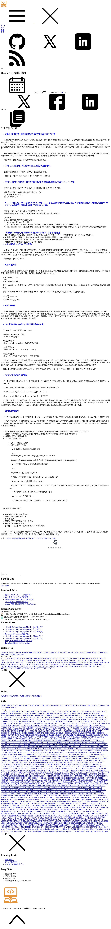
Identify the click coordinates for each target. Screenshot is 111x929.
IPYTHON (31, 752)
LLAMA (45, 766)
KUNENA (78, 764)
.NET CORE (26, 711)
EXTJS (36, 741)
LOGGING (33, 768)
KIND (51, 764)
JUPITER (87, 762)
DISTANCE (39, 735)
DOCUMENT (98, 735)
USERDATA (89, 817)
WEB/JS (39, 652)
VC (57, 819)
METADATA (24, 772)
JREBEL (12, 762)
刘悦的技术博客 (11, 862)
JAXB (20, 758)
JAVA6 (35, 756)
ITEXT (67, 752)
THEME (76, 811)
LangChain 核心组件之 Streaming (17, 643)
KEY (45, 764)
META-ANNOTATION (10, 772)
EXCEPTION (20, 741)
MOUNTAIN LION (23, 774)
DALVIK (75, 731)
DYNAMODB (55, 737)
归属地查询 (66, 829)
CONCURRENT (89, 727)
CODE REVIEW (86, 725)
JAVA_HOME (13, 756)
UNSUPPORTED (8, 817)
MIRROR (74, 772)
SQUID (64, 805)
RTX (69, 796)
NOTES (68, 778)
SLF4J (59, 801)
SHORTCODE (93, 799)
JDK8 (9, 760)
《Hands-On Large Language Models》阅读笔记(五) (24, 627)
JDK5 (105, 758)
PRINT (55, 788)
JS (36, 762)
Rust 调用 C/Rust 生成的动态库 (16, 597)
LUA (62, 768)
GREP (105, 745)
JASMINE (31, 754)
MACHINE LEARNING (96, 768)
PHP (57, 664)
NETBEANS (69, 776)
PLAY (99, 784)
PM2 (61, 786)
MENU (83, 770)
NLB (29, 778)
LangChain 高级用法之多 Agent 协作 (18, 641)
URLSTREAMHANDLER (74, 817)
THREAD (84, 811)
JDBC (74, 758)
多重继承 (47, 829)
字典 (53, 829)
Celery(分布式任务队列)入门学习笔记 (19, 599)
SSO (82, 805)
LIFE (15, 766)
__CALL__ (5, 711)
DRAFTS (5, 660)
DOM (106, 735)
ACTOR (93, 711)
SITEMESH (44, 801)
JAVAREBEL (91, 756)
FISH (42, 743)
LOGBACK (15, 768)
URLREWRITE (57, 817)
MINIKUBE (52, 772)
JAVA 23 (75, 754)
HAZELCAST (102, 747)
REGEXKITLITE (27, 794)
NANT (60, 776)
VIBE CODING (98, 819)
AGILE (13, 713)
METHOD (33, 772)
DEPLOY (80, 733)
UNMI (94, 815)
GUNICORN (71, 747)
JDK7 (3, 760)
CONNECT (100, 727)
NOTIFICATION (79, 778)
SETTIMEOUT (58, 799)
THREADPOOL (94, 811)
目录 (25, 831)
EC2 (77, 737)
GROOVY (62, 660)
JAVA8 (14, 662)
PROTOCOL (42, 790)
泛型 (6, 831)
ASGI (88, 715)
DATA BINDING (91, 731)
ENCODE (19, 739)
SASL (3, 797)
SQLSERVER (51, 805)
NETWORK (79, 776)
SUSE (19, 809)
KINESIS (58, 764)
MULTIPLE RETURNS (97, 774)
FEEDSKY (5, 743)
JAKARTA (22, 754)
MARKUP (42, 770)
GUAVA (37, 747)
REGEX (16, 794)
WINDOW (13, 825)
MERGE (90, 770)
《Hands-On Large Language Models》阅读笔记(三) (24, 632)
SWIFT (79, 666)
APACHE (27, 715)
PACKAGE (66, 782)
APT (67, 715)
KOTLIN (44, 662)
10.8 (38, 711)
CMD (71, 725)
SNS (82, 801)
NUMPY (4, 780)
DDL (47, 733)
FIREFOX (35, 743)
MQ (56, 774)
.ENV (13, 711)
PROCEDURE (63, 788)
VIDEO (4, 821)
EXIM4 (29, 741)
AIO (21, 713)
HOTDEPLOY (81, 749)
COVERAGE (99, 729)
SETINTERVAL (45, 799)
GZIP (79, 747)
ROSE (29, 796)
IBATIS (88, 660)
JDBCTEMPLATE (84, 758)
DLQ (55, 735)
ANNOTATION (7, 715)
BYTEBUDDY (42, 721)
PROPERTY (32, 790)
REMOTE (48, 794)
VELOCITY (77, 819)
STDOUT (19, 807)
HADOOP (86, 747)
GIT (60, 745)
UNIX (88, 815)
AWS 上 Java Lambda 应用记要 (16, 602)
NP (96, 778)
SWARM (36, 809)
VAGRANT (12, 819)
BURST (32, 721)
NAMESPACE (51, 776)
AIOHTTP (27, 713)
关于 (2, 32)
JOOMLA (22, 662)
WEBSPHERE (80, 823)
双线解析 (32, 829)
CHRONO (53, 723)
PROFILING (83, 788)
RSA (60, 796)
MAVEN (51, 770)
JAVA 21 (61, 754)
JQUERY (5, 762)
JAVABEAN (56, 756)
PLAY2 (105, 784)
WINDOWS (27, 668)
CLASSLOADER (92, 723)
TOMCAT (24, 813)
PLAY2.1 (12, 786)
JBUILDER (45, 758)
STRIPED (72, 807)
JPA (97, 760)
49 (41, 711)
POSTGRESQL (15, 788)
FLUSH (55, 743)
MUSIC (18, 776)
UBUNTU (79, 813)
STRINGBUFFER (46, 807)
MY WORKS (14, 664)
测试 (15, 831)
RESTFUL (99, 794)
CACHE (79, 721)
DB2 (30, 733)
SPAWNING (52, 803)
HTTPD (28, 751)
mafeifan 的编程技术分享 (14, 864)
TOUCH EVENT (52, 813)
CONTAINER (16, 729)
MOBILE (5, 664)
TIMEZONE (6, 813)
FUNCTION (82, 743)
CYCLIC (67, 731)
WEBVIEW (91, 823)
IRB (38, 752)
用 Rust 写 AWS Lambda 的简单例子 (18, 595)
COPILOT (53, 729)
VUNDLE (10, 823)
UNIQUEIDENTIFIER (56, 815)
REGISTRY (39, 794)
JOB (74, 760)
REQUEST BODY (67, 794)
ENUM (55, 739)
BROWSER (102, 719)
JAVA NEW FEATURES (10, 696)
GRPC (24, 747)
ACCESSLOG (48, 711)
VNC (90, 821)
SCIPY (65, 797)
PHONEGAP (71, 784)
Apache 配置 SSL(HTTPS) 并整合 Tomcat (20, 604)
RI (20, 796)
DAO (81, 731)
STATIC (102, 805)
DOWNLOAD (22, 737)
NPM (100, 778)
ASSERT (4, 717)
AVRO (76, 717)
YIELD (75, 827)
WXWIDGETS (88, 825)
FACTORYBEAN (51, 741)
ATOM (27, 717)
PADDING (83, 782)
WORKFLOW (76, 825)
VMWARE (73, 821)
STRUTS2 (79, 705)
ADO (104, 711)
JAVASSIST (6, 758)
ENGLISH (13, 660)
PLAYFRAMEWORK (15, 654)
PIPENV (92, 784)
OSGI (32, 782)
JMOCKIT (41, 760)
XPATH (35, 827)
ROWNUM (53, 796)
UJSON (12, 815)
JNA (53, 760)
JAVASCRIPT (68, 705)
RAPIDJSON (36, 792)
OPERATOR (103, 780)
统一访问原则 (43, 831)
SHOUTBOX (104, 799)
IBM (47, 751)
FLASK (29, 660)
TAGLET (31, 811)
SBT (13, 797)
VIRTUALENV (48, 821)
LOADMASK (60, 766)
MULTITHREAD (8, 776)
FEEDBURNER (98, 741)
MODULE (5, 774)
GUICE (56, 747)
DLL (51, 735)
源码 (20, 831)
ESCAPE (87, 739)
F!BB (41, 741)
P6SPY (59, 782)
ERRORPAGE (74, 739)
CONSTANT (6, 729)
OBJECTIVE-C (22, 780)
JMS (48, 760)
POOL (79, 786)
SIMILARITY (15, 801)
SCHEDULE (37, 797)
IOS (3, 654)
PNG (65, 786)
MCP (56, 770)
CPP (83, 658)
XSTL (46, 827)
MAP (35, 770)
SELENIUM (98, 797)
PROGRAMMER (95, 788)
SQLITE (12, 805)
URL (25, 817)
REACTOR (55, 792)
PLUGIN (54, 786)
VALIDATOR (22, 819)
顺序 (99, 831)
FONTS (61, 743)
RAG (28, 792)
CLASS (82, 723)
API (33, 715)
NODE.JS (36, 778)
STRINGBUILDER (60, 807)
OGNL (32, 780)
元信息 (9, 829)
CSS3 (32, 731)
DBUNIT (41, 733)
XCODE (4, 827)
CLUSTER (63, 725)
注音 (11, 831)
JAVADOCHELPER (78, 756)
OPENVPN (93, 780)
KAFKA (36, 662)
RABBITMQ (20, 792)
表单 (83, 831)
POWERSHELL (37, 788)
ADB (99, 711)
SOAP (87, 801)
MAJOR (19, 770)
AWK (81, 717)
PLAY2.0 (5, 786)
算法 (35, 831)
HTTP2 (10, 751)
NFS (13, 778)
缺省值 (52, 831)
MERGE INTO (99, 770)
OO (46, 780)
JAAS (99, 752)
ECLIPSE (83, 737)
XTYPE (62, 827)
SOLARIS (15, 803)
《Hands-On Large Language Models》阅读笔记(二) (24, 636)
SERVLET (22, 799)
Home (3, 25)
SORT (34, 803)
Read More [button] (5, 586)
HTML (97, 749)
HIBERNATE (73, 660)
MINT (67, 772)
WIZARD (32, 825)
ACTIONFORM (73, 711)
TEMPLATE (40, 811)
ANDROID (42, 658)
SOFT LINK (104, 801)
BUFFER (5, 721)
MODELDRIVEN (103, 772)
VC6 (62, 819)
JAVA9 (48, 756)
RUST (41, 666)
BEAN (23, 719)
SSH (70, 805)
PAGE (91, 782)
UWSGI (4, 819)
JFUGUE (22, 760)
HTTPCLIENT (19, 751)
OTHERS (46, 664)
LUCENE (69, 768)
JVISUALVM (6, 764)
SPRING (104, 652)
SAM (103, 796)
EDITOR (100, 737)
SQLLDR (20, 805)
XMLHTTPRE (26, 827)
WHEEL (99, 823)
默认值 (105, 831)
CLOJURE (76, 658)
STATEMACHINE (92, 805)
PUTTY (57, 790)
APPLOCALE (59, 715)
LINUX (65, 652)
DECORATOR (70, 733)
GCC (14, 745)
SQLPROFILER (39, 805)
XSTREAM (54, 827)
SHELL (84, 799)
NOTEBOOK (60, 778)
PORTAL (5, 788)
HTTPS (35, 751)
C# (69, 721)
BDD (17, 719)
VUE (3, 823)
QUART (93, 790)
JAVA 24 (83, 754)
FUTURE (103, 743)
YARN (69, 827)
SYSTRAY (17, 811)
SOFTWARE (6, 803)
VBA (52, 819)
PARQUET (17, 784)
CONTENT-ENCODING (31, 729)
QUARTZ (48, 652)
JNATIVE (59, 760)
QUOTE (11, 792)
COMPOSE (64, 727)
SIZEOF (52, 801)
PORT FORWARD (98, 786)
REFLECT (99, 792)
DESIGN (100, 733)
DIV (46, 735)
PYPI (63, 790)
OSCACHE (24, 782)
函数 (14, 829)
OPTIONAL (6, 782)
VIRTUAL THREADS (21, 821)
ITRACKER (87, 752)
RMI (24, 796)
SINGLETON (33, 801)
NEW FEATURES (27, 664)
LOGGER (24, 768)
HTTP (82, 660)
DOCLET (88, 735)
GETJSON (53, 745)
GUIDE (63, 747)
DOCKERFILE (78, 735)
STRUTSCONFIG (102, 807)
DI (18, 735)
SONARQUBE (26, 803)
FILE (12, 743)
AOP (20, 715)
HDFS (4, 749)
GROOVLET (6, 747)
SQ (92, 803)
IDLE (52, 751)
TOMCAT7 (33, 813)
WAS (25, 823)
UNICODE (42, 815)
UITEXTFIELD (102, 813)
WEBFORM (57, 823)
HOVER (90, 749)
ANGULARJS (83, 713)
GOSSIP (53, 660)
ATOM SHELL (36, 717)
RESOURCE (90, 794)
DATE (25, 733)
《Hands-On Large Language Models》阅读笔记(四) (24, 629)
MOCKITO (91, 772)
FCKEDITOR (71, 741)
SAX (8, 797)
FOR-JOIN (69, 743)
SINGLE (24, 801)
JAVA (4, 652)
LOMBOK (42, 768)
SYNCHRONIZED (65, 809)
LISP (33, 766)
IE (56, 751)
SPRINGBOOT (84, 803)
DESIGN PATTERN (8, 735)
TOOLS (41, 813)
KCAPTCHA (38, 764)
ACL (56, 711)
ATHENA (20, 717)
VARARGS (33, 819)
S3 (99, 796)
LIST (38, 766)
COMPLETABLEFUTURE (31, 727)
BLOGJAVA (55, 719)
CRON (4, 731)
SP (39, 803)
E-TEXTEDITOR (68, 737)
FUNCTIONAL (39, 660)
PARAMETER (6, 784)
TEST (59, 811)
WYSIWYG (99, 825)
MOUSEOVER (48, 774)
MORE (13, 774)
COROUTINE (88, 729)
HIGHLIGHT (39, 749)
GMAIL (72, 745)
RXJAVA (94, 796)
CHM (37, 723)
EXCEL (94, 739)
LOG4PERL (6, 768)
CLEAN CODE (20, 725)
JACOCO (14, 754)
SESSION (31, 799)
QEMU (87, 790)
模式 (92, 829)
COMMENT (98, 725)
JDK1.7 (99, 758)
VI (90, 819)
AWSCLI (94, 717)
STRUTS (72, 666)
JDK (94, 758)
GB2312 (4, 745)
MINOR (60, 772)
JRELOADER (29, 762)
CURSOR (50, 731)
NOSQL (51, 778)
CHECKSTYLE (29, 723)
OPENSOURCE (82, 780)
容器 (58, 829)
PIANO (85, 784)
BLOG (56, 658)
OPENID (62, 780)
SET (37, 799)
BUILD (17, 721)
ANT (15, 715)
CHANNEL (18, 723)
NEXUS (7, 778)
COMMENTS (6, 727)
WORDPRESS (39, 668)
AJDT (49, 713)
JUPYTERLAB (97, 762)
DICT (31, 735)
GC (10, 745)
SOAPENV (95, 801)
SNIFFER (76, 801)
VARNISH (42, 819)
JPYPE (101, 760)
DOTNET (12, 737)
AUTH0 (45, 717)
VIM (101, 666)
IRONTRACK (45, 752)
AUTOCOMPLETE (65, 717)
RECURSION (65, 792)
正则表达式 (100, 829)
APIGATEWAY (41, 715)
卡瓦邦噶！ (9, 860)
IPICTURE (13, 752)
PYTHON (24, 652)
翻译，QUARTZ (68, 831)
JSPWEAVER (63, 762)
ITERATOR (59, 752)
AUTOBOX (53, 717)
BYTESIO (63, 721)
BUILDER (24, 721)
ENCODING (28, 739)
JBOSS (37, 758)
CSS (27, 731)
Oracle (62, 92)
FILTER (18, 743)
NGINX (19, 778)
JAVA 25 (90, 754)
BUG (11, 721)
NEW (86, 776)
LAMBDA (89, 705)
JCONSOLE (55, 758)
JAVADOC (65, 756)
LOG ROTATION (83, 766)
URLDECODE (33, 817)
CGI (11, 723)
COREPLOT (78, 729)
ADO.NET (5, 713)
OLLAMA (39, 780)
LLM (95, 662)
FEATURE (81, 741)
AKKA (23, 658)
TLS (18, 813)
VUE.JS (4, 668)
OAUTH (12, 780)
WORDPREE (52, 825)
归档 (2, 27)
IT (52, 752)
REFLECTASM (7, 794)
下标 (99, 827)
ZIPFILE (82, 827)
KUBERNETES (54, 662)
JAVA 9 (97, 754)
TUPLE (62, 813)
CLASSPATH (104, 723)
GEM (19, 745)
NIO (24, 778)
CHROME (45, 723)
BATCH (11, 719)
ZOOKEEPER (91, 827)
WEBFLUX (47, 823)
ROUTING (44, 796)
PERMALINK (60, 784)
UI (85, 813)
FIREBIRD (26, 743)
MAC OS (83, 768)
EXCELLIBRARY (8, 741)
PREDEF (48, 788)
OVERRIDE (51, 782)
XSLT (41, 827)
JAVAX (14, 758)
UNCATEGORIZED (91, 666)
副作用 (20, 829)
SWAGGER (27, 809)
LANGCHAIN (67, 662)
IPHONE (5, 752)
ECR (90, 737)
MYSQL (42, 776)
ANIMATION (94, 713)
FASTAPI (22, 660)
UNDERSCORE (21, 815)
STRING (35, 807)
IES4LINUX (63, 751)
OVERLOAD (40, 782)
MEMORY (75, 770)
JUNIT (72, 762)
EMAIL (11, 739)
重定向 (94, 831)
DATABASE (87, 652)
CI (59, 723)
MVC (24, 776)
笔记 (30, 831)
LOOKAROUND (53, 768)
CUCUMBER (40, 731)
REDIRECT (75, 792)
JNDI (65, 760)
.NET (4, 658)
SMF (69, 801)
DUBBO (31, 737)
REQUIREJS (79, 794)
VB (48, 819)
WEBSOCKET (68, 823)
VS (99, 821)
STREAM (27, 807)
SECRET (89, 797)
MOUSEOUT (36, 774)
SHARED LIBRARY (72, 799)
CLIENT (30, 725)
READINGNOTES (18, 666)
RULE (81, 796)
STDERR (11, 807)
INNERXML (89, 751)
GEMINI (25, 745)
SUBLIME (12, 809)
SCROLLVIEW (79, 797)
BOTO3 (94, 719)
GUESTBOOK (47, 747)
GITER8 (65, 745)
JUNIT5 (79, 762)
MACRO (12, 770)
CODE (77, 725)
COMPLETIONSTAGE (50, 727)
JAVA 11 (46, 754)
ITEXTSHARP (76, 752)
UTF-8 (97, 817)
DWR (37, 737)
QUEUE (4, 792)
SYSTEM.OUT (7, 811)
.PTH (33, 711)
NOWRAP (90, 778)
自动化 (78, 831)
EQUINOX (63, 739)
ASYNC (12, 717)
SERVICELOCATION (9, 799)
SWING (49, 809)
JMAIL (29, 760)
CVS (61, 731)
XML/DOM (50, 668)
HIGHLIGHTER (51, 749)
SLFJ (64, 801)
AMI (66, 713)
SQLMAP (28, 805)
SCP (70, 797)
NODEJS (38, 664)
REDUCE (91, 792)
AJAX (44, 713)
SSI (74, 805)
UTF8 (102, 817)
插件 (79, 829)
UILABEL (91, 813)
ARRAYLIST (80, 715)
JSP (56, 762)
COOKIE (45, 729)
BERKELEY (31, 719)
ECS (94, 737)
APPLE (50, 715)
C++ (61, 658)
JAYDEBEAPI (28, 758)
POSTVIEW (26, 788)
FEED (89, 741)
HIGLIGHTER (64, 749)
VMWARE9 (83, 821)
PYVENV (80, 790)
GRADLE (99, 745)
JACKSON (5, 754)
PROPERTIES (21, 790)
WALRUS (18, 823)
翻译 (11, 705)
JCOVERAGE (66, 758)
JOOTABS (90, 760)
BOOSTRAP (72, 719)
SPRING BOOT (72, 803)
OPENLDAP (71, 780)
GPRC (92, 745)
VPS (95, 821)
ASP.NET (95, 715)
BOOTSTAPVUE (84, 719)
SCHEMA (58, 797)
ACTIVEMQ (84, 711)
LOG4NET (101, 766)
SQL (96, 803)
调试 (88, 831)
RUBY (35, 666)
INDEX (80, 751)
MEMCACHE (65, 770)
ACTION (63, 711)
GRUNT (30, 747)
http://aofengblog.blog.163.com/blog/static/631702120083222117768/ (30, 538)
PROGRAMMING (85, 664)
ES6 (81, 739)
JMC (35, 760)
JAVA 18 (53, 754)
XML (17, 827)
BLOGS (63, 719)
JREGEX (20, 762)
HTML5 (103, 749)
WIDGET (5, 825)
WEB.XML (38, 823)
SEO (105, 797)
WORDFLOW (41, 825)
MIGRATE (42, 772)
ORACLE (104, 705)
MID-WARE (103, 662)
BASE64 (4, 719)
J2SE (94, 752)
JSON (51, 762)
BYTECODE (53, 721)
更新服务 (86, 829)
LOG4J (93, 766)
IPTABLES (22, 752)
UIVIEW (5, 815)
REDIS (28, 666)
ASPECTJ (103, 715)
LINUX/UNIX (75, 652)
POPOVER (86, 786)
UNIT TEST (70, 815)
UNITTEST (80, 815)
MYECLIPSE (32, 776)
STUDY (4, 809)
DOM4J (4, 737)
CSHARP (20, 731)
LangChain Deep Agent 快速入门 (17, 634)
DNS (60, 735)
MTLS (61, 774)
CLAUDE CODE (7, 725)
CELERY (5, 723)
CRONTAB (11, 731)
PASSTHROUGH (38, 784)
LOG (74, 766)
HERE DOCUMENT (15, 749)
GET (47, 745)
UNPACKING (102, 815)
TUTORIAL (70, 813)
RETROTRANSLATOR (10, 796)
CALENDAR (88, 721)
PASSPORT (26, 784)
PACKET (75, 782)
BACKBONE (103, 717)
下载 (104, 827)
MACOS (4, 770)
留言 (2, 30)
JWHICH (21, 764)
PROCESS (73, 788)
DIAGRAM (24, 735)
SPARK (55, 666)
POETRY (72, 786)
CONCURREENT (76, 727)
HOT (72, 749)
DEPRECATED (90, 733)
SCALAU (28, 797)
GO (47, 660)
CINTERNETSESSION (70, 723)
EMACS (4, 739)
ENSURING (47, 739)
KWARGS (87, 764)
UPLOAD (19, 817)
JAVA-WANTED (25, 756)
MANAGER (28, 770)
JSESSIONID (43, 762)
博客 (25, 829)
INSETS (97, 751)
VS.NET (104, 821)
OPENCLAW (53, 780)
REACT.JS (45, 792)
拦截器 (74, 829)
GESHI (41, 745)
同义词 (39, 829)
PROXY (50, 790)
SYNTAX (77, 809)
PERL (52, 664)
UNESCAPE (33, 815)
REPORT (56, 794)
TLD (13, 813)
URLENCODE (45, 817)
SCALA (57, 652)
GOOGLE (84, 745)
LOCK (69, 766)
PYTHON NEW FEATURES (31, 696)
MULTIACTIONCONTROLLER (76, 774)
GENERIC (33, 745)
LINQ (21, 766)
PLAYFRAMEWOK (24, 786)
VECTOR (68, 819)
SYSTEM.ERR (96, 809)
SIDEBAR (5, 801)
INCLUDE (72, 751)
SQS (59, 805)
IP (107, 751)
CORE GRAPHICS (65, 729)
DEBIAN (53, 733)
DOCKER (101, 658)
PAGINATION (99, 782)
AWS (97, 652)
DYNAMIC (45, 737)
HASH (94, 747)
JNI (70, 760)
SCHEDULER (48, 797)
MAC (76, 768)
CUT (56, 731)
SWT (55, 809)
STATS (4, 807)
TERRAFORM (51, 811)
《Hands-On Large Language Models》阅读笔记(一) (24, 638)
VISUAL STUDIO (62, 821)
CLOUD (55, 725)
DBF (34, 733)
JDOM (15, 760)
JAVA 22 (68, 754)
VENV (85, 819)
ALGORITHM (32, 658)
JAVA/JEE (13, 652)
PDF (47, 784)
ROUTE (35, 796)
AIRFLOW (15, 658)
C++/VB (68, 658)
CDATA (105, 721)
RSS (65, 796)
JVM (30, 662)
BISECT (40, 719)
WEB (32, 652)
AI (9, 658)
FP (75, 743)
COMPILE (16, 727)
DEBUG (61, 733)
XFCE (11, 827)
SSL (78, 805)
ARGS (72, 715)
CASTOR (98, 721)
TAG (24, 811)
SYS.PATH (85, 809)
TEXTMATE (67, 811)
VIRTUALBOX (36, 821)
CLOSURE (47, 725)
